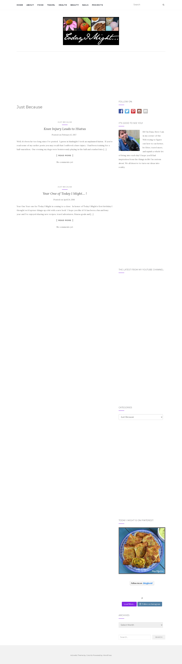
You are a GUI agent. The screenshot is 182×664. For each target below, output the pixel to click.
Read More (64, 155)
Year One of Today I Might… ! (65, 193)
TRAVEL (51, 5)
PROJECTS (97, 5)
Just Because (65, 122)
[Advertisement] (91, 74)
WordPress (107, 655)
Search (158, 637)
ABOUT (30, 5)
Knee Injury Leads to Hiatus (65, 129)
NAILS (85, 5)
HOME (20, 5)
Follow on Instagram (149, 604)
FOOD (40, 5)
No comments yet (65, 162)
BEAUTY (75, 5)
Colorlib (89, 655)
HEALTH (63, 5)
